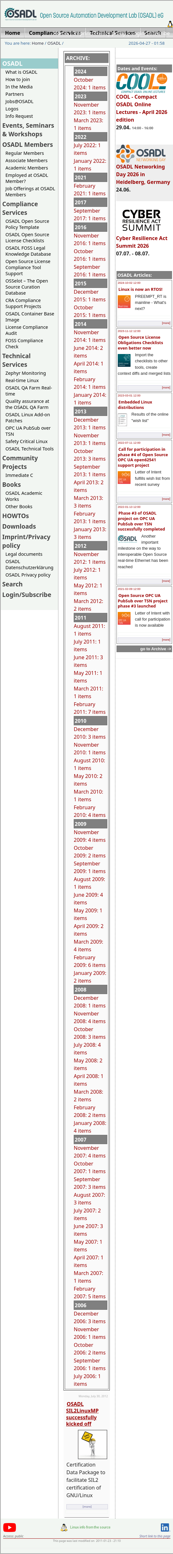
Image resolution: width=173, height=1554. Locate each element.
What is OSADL (21, 72)
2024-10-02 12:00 (129, 282)
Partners (14, 94)
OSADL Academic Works (23, 496)
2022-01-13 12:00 (129, 507)
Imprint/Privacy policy (99, 33)
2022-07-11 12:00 (129, 442)
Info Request (19, 116)
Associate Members (26, 160)
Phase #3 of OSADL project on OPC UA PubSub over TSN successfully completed (141, 521)
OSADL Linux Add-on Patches (27, 417)
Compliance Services (20, 208)
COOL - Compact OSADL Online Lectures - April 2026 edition (142, 105)
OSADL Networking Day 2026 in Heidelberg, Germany (143, 171)
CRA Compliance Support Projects (23, 303)
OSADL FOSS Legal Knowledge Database (28, 251)
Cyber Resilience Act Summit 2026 (142, 239)
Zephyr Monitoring (25, 373)
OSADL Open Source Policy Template (27, 224)
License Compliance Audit (26, 330)
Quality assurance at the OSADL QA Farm (27, 404)
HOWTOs (15, 515)
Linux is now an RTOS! (140, 289)
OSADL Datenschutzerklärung (29, 564)
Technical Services (16, 360)
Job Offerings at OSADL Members (30, 191)
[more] (166, 323)
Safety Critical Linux (26, 441)
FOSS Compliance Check (24, 343)
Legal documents (23, 554)
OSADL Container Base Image (29, 317)
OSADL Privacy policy (27, 575)
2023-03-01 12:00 (129, 395)
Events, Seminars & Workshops (28, 129)
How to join (17, 79)
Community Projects (20, 462)
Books (11, 484)
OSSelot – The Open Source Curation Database (26, 287)
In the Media (19, 87)
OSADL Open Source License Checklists (27, 237)
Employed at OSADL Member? (26, 178)
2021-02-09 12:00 (129, 589)
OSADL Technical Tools (29, 449)
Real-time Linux (22, 380)
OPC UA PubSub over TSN (28, 431)
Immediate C (19, 475)
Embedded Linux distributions (135, 404)
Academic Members (26, 168)
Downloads (19, 526)
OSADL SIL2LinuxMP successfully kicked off (82, 1413)
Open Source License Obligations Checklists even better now (140, 342)
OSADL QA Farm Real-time (28, 391)
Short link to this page (154, 1536)
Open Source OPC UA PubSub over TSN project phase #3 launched (143, 600)
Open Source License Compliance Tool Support (27, 267)
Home (60, 33)
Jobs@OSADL (19, 101)
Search (12, 584)
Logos (12, 109)
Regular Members (24, 153)
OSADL (54, 43)
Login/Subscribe (150, 33)
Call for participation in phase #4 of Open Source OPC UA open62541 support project (143, 457)
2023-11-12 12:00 (129, 331)
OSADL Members (27, 144)
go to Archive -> (155, 648)
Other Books (18, 506)
